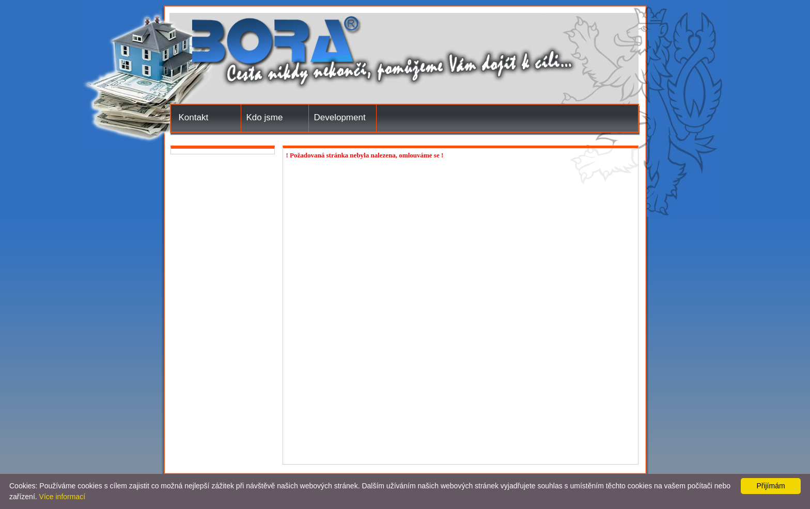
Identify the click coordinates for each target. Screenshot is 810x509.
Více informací (62, 496)
